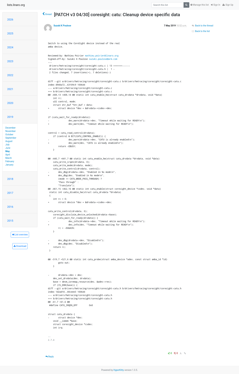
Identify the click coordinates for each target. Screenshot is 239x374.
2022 (10, 75)
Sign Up (227, 5)
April (7, 154)
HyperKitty (118, 370)
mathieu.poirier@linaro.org (101, 55)
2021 (10, 89)
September (10, 138)
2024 (10, 47)
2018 (10, 179)
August (9, 141)
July (7, 144)
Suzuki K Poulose (62, 25)
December (10, 127)
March (8, 158)
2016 (10, 206)
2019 (10, 116)
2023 (10, 61)
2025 (10, 33)
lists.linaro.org (16, 5)
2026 (10, 19)
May (7, 151)
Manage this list (199, 5)
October (9, 134)
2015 (10, 220)
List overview (20, 234)
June (7, 148)
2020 (10, 103)
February (9, 161)
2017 (10, 192)
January (9, 164)
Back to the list (201, 31)
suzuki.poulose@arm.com (103, 58)
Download (20, 246)
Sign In (215, 5)
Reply (50, 356)
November (10, 131)
